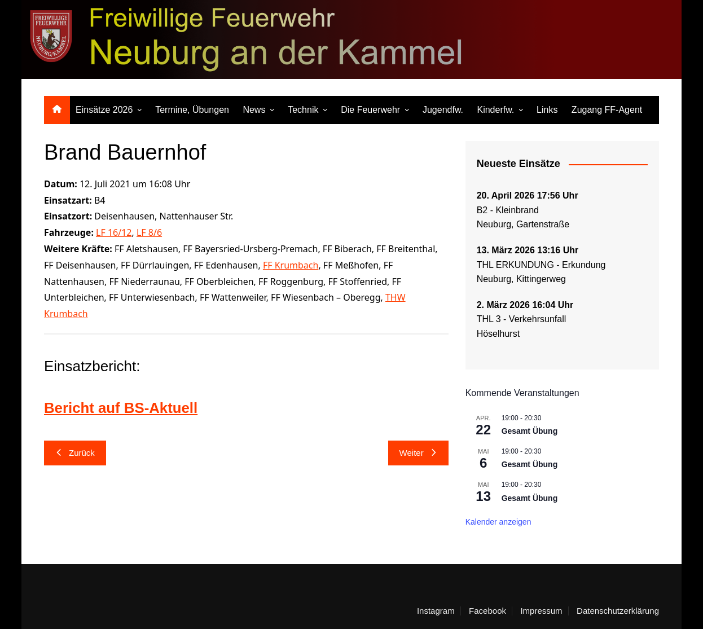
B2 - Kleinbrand (508, 210)
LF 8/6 (149, 232)
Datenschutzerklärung (618, 610)
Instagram (436, 610)
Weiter (418, 453)
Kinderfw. (495, 110)
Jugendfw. (443, 110)
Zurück (75, 453)
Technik (303, 110)
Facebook (487, 610)
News (254, 110)
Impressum (541, 610)
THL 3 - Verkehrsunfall (521, 319)
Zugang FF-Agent (607, 110)
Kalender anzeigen (498, 521)
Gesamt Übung (530, 431)
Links (547, 110)
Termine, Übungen (192, 110)
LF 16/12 (113, 232)
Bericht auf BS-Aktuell (121, 407)
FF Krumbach (291, 265)
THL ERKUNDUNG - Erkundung (542, 265)
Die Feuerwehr (370, 110)
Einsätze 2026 (104, 110)
